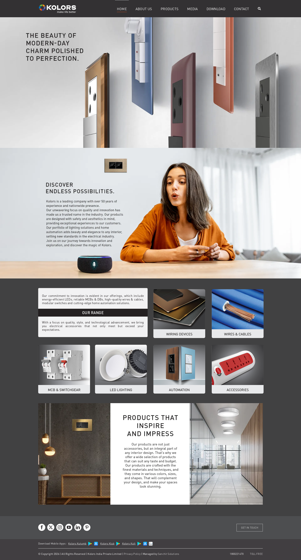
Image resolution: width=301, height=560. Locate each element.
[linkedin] (77, 527)
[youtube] (68, 527)
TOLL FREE (256, 553)
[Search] (259, 8)
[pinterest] (86, 527)
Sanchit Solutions (168, 553)
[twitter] (50, 527)
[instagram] (59, 527)
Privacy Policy (132, 553)
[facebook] (41, 527)
